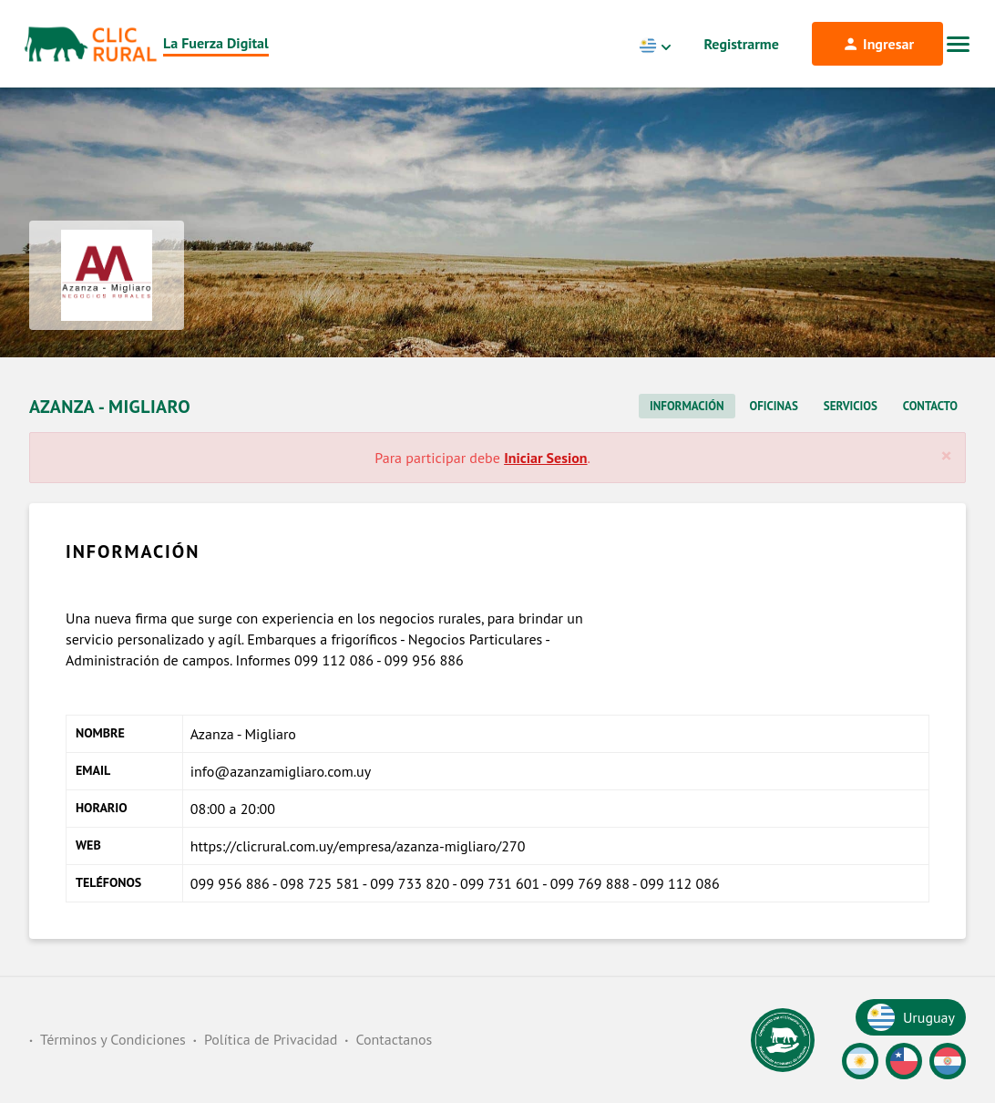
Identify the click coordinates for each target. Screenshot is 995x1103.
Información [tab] (686, 406)
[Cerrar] (946, 456)
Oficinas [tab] (774, 406)
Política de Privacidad (270, 1039)
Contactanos (393, 1039)
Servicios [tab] (850, 406)
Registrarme (741, 44)
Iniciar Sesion (545, 457)
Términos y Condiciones (113, 1039)
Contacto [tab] (930, 406)
